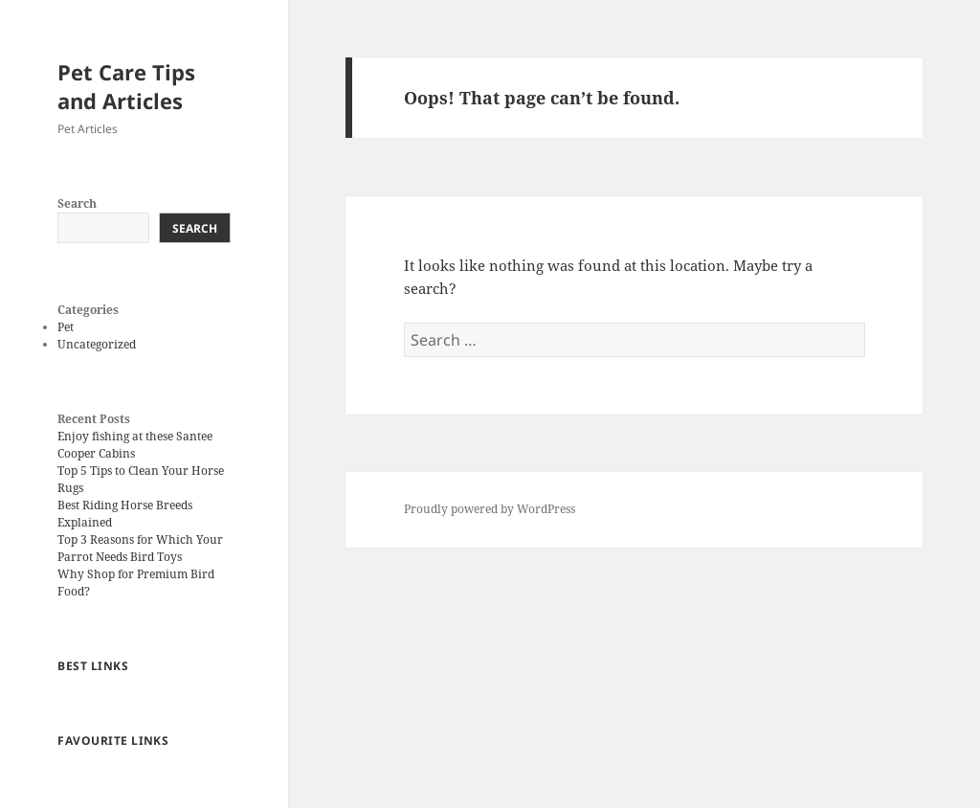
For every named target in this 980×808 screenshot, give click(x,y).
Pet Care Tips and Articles (126, 86)
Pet (65, 327)
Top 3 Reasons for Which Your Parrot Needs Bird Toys (140, 548)
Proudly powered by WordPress (489, 509)
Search (77, 203)
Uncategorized (96, 344)
